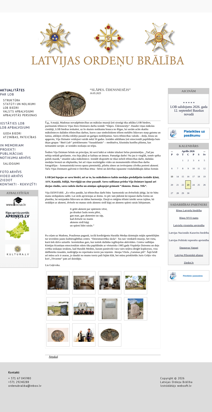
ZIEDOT (6, 180)
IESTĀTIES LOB (12, 123)
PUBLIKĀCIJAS (11, 153)
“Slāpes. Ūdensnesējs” (110, 90)
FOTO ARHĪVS (11, 172)
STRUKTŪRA (11, 100)
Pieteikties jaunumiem (193, 276)
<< (172, 152)
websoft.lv (184, 386)
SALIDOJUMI (11, 164)
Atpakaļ (53, 356)
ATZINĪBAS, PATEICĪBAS (19, 137)
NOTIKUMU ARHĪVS (15, 158)
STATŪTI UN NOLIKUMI (19, 104)
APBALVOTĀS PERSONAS (20, 115)
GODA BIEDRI (12, 133)
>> (204, 152)
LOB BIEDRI (11, 108)
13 (172, 176)
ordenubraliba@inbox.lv (24, 386)
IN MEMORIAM (12, 145)
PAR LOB (7, 94)
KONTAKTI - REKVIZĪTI (18, 184)
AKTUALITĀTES (12, 90)
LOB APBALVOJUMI (15, 127)
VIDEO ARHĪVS (11, 176)
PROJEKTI (8, 149)
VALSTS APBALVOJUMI (18, 111)
